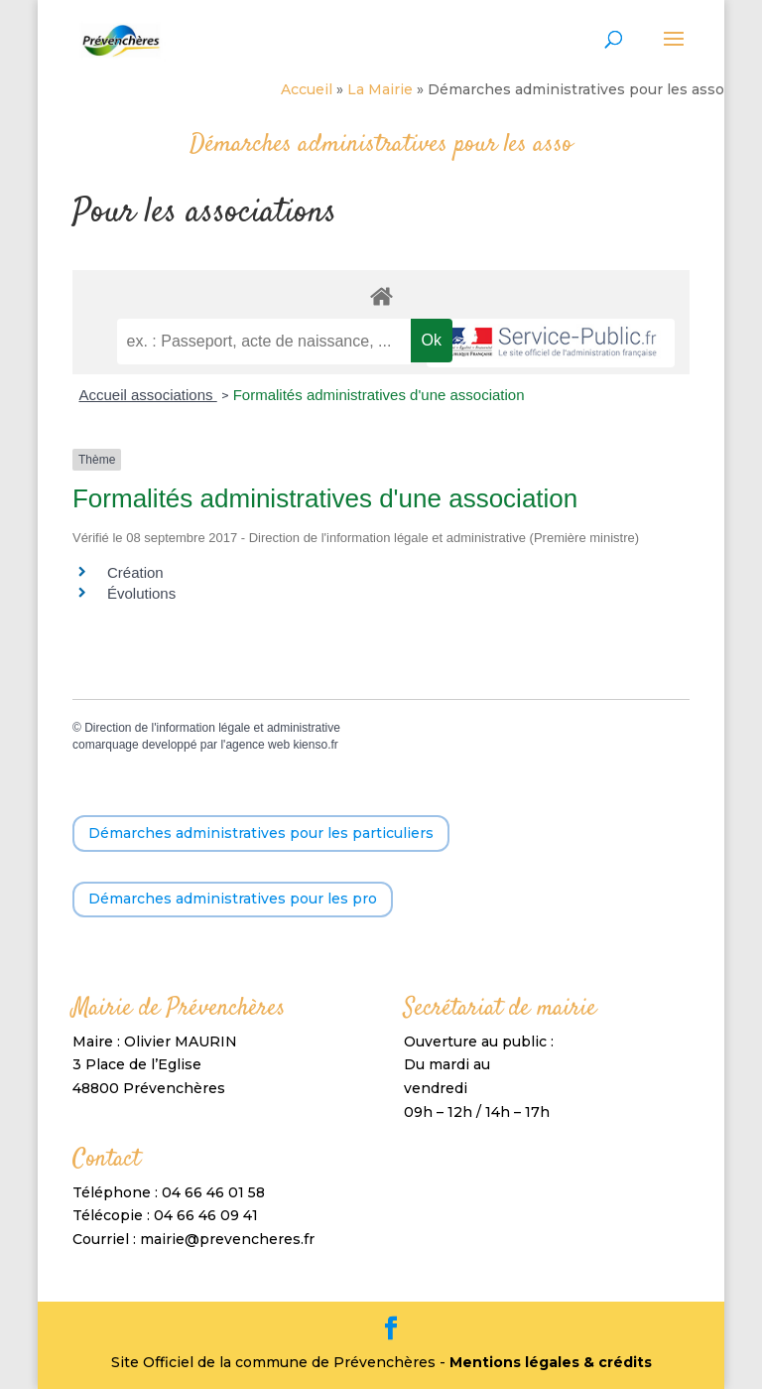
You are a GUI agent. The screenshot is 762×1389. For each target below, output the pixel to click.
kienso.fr (315, 745)
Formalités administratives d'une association (379, 394)
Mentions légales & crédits (550, 1362)
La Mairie (380, 89)
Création (135, 572)
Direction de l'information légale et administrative (212, 728)
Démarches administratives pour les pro (232, 898)
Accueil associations (147, 394)
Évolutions (141, 593)
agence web (257, 745)
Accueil (306, 89)
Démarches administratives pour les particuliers (261, 833)
